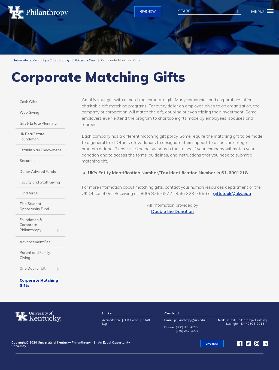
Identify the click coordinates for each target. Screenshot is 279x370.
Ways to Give (85, 60)
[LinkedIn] (264, 345)
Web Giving (29, 112)
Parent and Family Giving (35, 255)
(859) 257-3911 (187, 331)
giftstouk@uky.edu (232, 193)
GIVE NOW (148, 11)
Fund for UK (29, 193)
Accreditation (111, 320)
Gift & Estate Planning (38, 123)
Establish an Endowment (40, 150)
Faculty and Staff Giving (40, 182)
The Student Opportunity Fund (34, 206)
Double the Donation (172, 211)
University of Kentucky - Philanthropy (41, 60)
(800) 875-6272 (187, 327)
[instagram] (255, 345)
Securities (28, 160)
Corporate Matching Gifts (39, 283)
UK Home (131, 320)
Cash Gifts (28, 102)
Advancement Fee (35, 242)
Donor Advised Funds (38, 171)
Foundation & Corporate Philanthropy (31, 225)
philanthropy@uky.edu (189, 320)
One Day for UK (33, 268)
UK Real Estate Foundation (32, 136)
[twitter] (247, 345)
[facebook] (238, 345)
